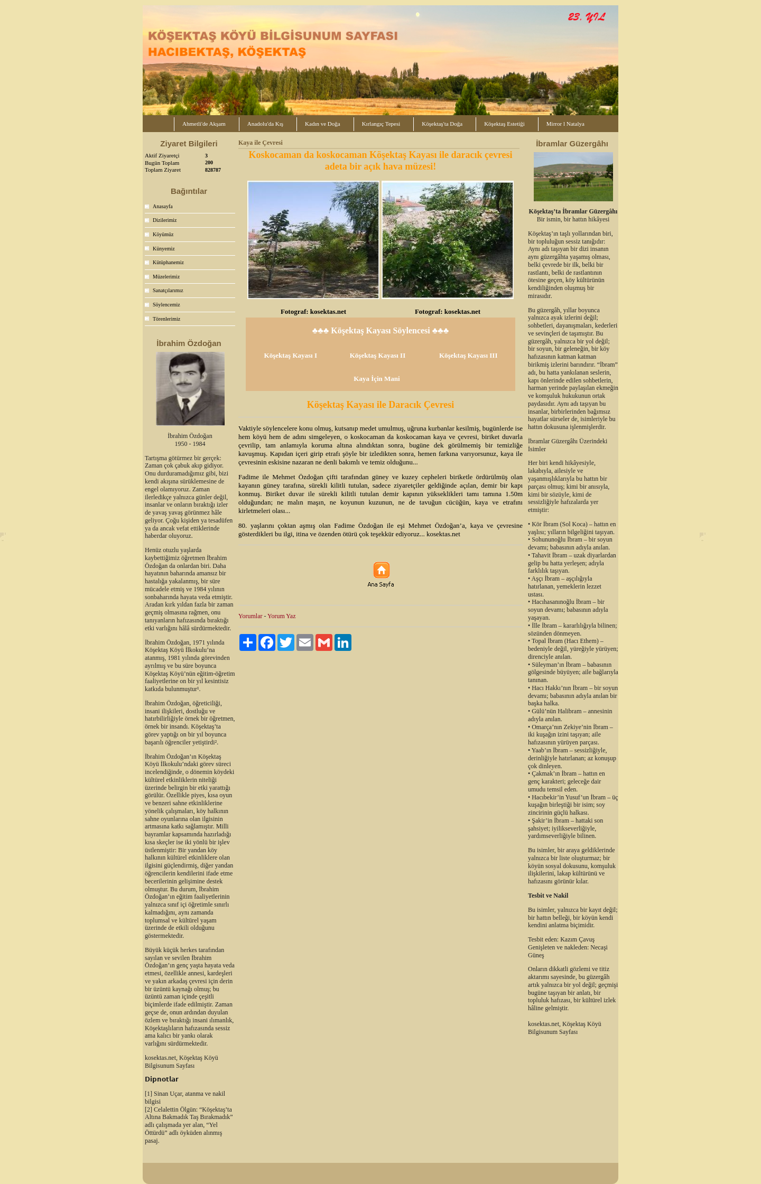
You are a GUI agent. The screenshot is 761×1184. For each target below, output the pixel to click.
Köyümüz (163, 234)
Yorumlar (250, 616)
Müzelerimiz (166, 276)
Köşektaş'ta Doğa (442, 123)
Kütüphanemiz (168, 262)
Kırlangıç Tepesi (381, 123)
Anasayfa (163, 206)
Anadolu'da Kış (265, 123)
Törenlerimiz (166, 319)
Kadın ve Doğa (322, 123)
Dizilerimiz (165, 220)
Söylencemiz (166, 304)
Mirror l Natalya (565, 123)
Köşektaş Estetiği (504, 123)
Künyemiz (164, 248)
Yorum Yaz (281, 616)
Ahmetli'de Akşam (204, 123)
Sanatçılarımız (168, 290)
